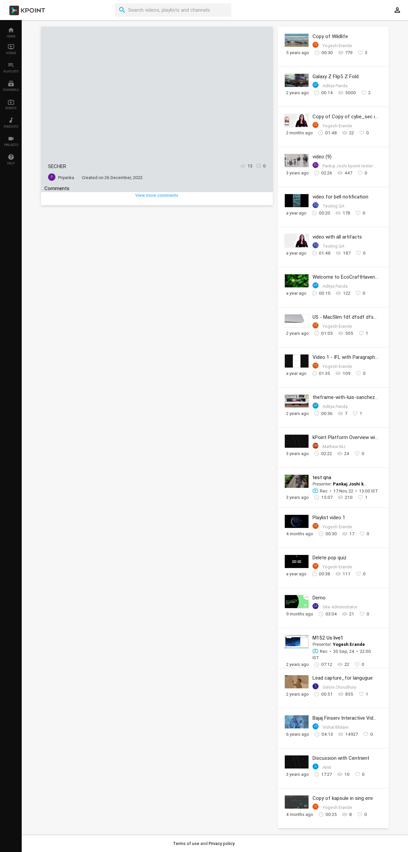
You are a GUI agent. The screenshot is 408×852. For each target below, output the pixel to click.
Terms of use (186, 843)
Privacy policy (222, 843)
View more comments (156, 195)
